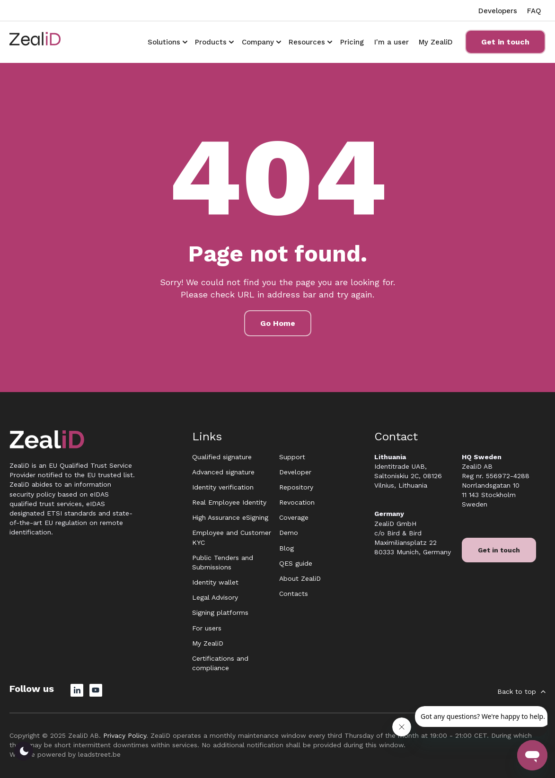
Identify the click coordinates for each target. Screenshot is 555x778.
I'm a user (391, 42)
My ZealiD (436, 42)
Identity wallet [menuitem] (215, 582)
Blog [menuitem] (286, 548)
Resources (307, 42)
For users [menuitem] (206, 628)
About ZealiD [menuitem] (300, 578)
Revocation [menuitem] (297, 502)
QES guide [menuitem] (295, 563)
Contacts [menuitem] (293, 593)
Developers (497, 11)
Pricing (352, 42)
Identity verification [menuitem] (223, 487)
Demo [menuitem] (288, 532)
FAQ (534, 11)
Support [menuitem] (292, 457)
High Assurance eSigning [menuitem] (230, 517)
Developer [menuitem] (295, 472)
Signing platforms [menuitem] (220, 612)
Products (211, 42)
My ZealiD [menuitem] (207, 643)
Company (258, 42)
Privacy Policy (124, 735)
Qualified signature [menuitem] (222, 457)
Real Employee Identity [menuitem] (229, 502)
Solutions (164, 42)
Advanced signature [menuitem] (223, 472)
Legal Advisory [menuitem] (215, 597)
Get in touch (505, 41)
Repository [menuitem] (296, 487)
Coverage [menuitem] (293, 517)
